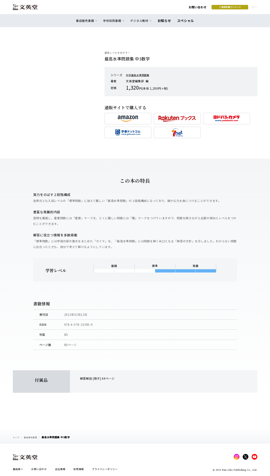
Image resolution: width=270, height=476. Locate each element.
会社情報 (60, 470)
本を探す (239, 8)
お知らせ (165, 23)
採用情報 (78, 470)
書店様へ (18, 470)
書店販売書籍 (33, 437)
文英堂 (29, 8)
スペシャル (184, 23)
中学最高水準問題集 (139, 75)
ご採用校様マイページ (198, 8)
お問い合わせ (166, 9)
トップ (17, 437)
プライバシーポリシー (105, 470)
